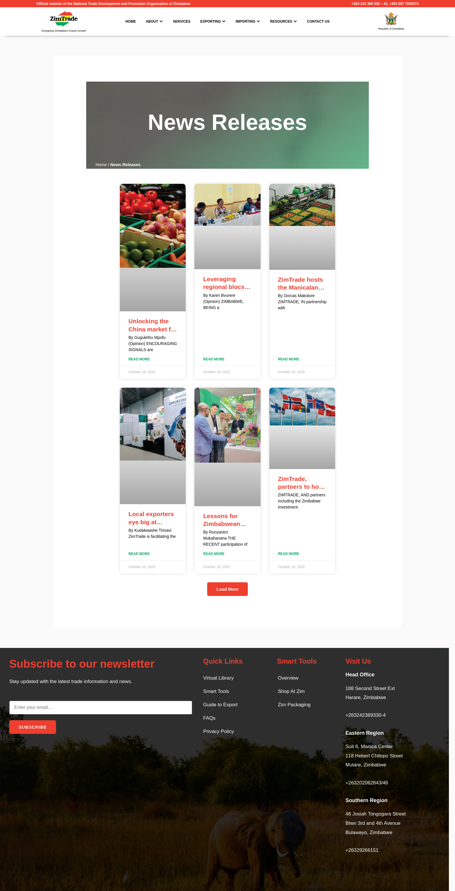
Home (101, 164)
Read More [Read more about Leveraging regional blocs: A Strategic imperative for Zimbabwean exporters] (213, 359)
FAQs (209, 718)
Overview (288, 678)
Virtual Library (218, 678)
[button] (227, 589)
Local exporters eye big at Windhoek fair (151, 522)
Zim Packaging (294, 704)
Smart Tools (216, 691)
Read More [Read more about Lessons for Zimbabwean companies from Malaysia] (213, 554)
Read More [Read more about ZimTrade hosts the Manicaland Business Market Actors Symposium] (288, 359)
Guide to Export (220, 704)
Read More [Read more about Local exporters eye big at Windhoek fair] (139, 554)
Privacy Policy (218, 731)
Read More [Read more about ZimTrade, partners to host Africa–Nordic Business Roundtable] (288, 554)
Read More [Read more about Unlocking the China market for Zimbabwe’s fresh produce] (139, 359)
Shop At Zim (291, 691)
